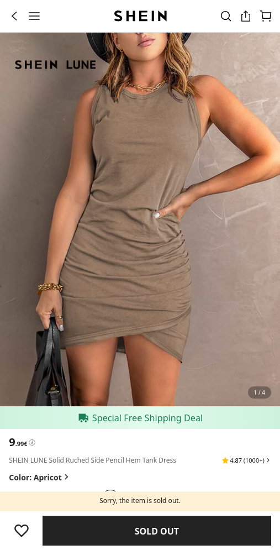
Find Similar (157, 531)
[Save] (21, 531)
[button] (246, 460)
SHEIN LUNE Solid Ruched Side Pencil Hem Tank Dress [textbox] (92, 460)
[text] (18, 442)
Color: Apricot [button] (40, 477)
